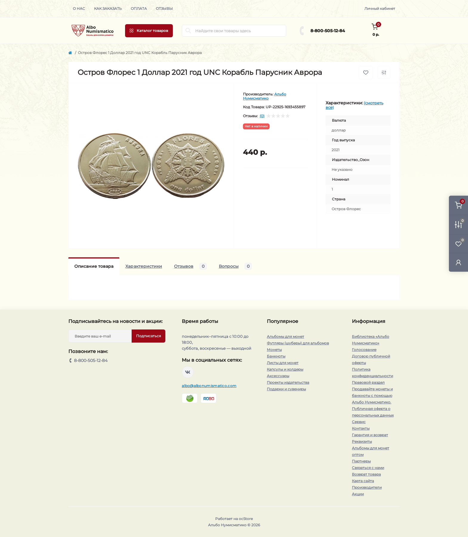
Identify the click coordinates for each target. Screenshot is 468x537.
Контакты (361, 428)
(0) (262, 116)
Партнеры (361, 461)
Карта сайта (363, 481)
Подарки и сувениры (286, 389)
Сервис (359, 422)
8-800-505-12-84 (327, 30)
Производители (367, 487)
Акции (358, 494)
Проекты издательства (288, 382)
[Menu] (149, 30)
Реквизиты (362, 441)
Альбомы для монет (285, 336)
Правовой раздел (368, 382)
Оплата (139, 8)
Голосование (364, 349)
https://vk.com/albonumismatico (187, 372)
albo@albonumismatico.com (209, 385)
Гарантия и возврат (370, 435)
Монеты (274, 349)
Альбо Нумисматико (264, 96)
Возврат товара (366, 474)
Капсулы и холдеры (285, 369)
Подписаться (148, 336)
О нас (79, 8)
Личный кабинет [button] (379, 8)
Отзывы (164, 8)
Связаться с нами (368, 467)
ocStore (246, 518)
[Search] (188, 31)
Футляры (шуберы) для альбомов (298, 343)
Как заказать (108, 8)
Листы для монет (282, 362)
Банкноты (276, 356)
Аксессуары (278, 376)
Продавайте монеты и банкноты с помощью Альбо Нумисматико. (372, 395)
